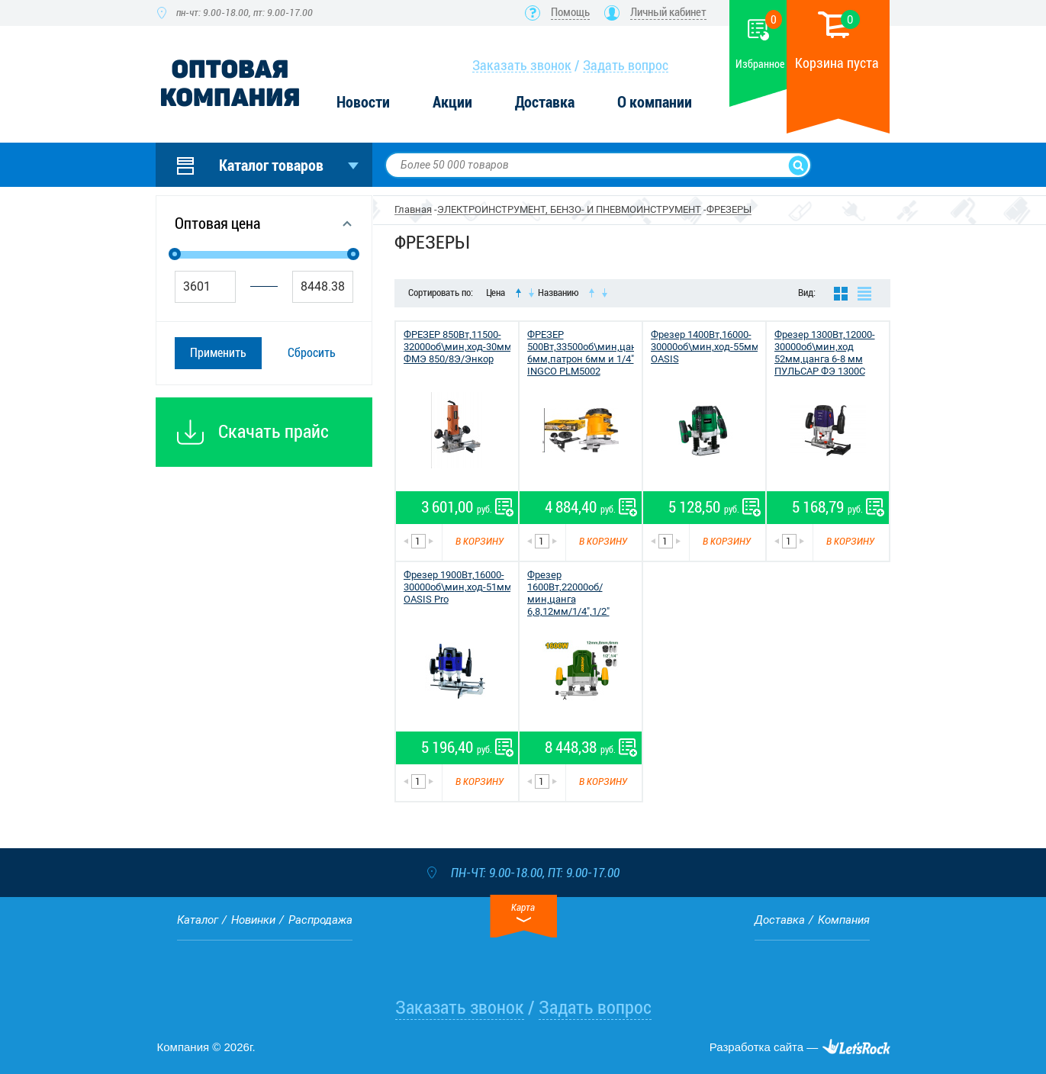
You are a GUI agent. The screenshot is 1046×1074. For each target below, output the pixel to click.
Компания (844, 920)
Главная (413, 209)
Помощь (570, 12)
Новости (363, 102)
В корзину (479, 541)
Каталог (197, 920)
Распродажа (320, 920)
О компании (654, 102)
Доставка (544, 102)
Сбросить (312, 353)
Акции (452, 102)
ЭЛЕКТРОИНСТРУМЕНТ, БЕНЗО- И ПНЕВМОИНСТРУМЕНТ (569, 209)
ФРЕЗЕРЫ (729, 209)
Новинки (253, 920)
